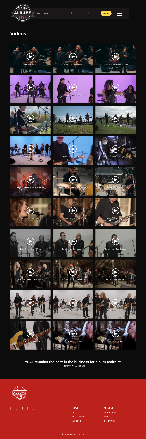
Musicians (76, 421)
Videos (75, 412)
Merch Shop (110, 412)
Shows (106, 13)
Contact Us (109, 421)
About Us (108, 408)
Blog (106, 417)
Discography (78, 417)
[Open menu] (119, 13)
